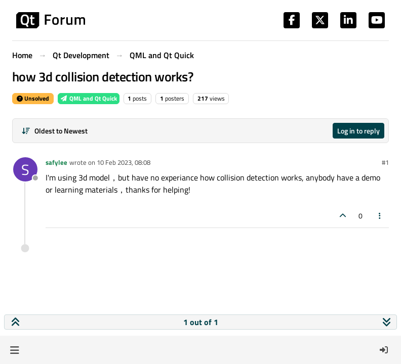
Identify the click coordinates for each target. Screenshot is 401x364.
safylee (56, 162)
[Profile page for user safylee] (25, 169)
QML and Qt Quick (88, 98)
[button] (14, 350)
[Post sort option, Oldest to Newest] (54, 131)
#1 (385, 162)
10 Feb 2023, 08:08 (123, 162)
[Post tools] (380, 215)
